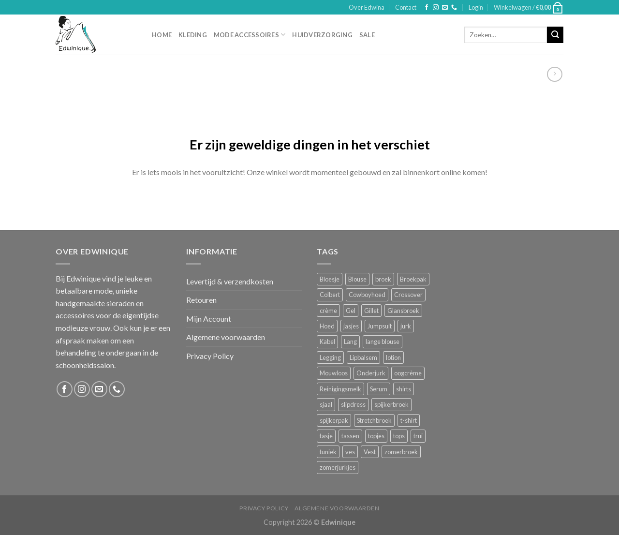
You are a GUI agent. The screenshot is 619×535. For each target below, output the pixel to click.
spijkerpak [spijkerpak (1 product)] (334, 420)
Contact (405, 7)
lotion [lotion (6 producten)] (393, 357)
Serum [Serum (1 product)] (378, 389)
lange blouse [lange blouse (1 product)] (382, 341)
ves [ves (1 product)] (350, 452)
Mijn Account (208, 318)
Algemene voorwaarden (225, 337)
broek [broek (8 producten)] (383, 279)
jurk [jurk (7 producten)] (405, 326)
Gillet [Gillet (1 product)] (371, 310)
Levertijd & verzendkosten (229, 281)
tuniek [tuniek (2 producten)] (328, 452)
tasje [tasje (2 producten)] (326, 436)
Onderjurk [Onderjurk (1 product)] (370, 373)
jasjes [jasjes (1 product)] (351, 326)
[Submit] (555, 35)
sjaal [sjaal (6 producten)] (326, 404)
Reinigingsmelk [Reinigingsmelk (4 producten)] (340, 389)
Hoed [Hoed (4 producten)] (327, 326)
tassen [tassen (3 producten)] (350, 436)
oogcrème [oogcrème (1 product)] (408, 373)
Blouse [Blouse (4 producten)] (357, 279)
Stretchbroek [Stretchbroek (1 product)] (374, 420)
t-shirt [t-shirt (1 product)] (408, 420)
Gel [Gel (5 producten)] (350, 310)
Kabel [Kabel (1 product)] (327, 341)
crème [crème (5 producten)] (328, 310)
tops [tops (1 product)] (399, 436)
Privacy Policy (210, 355)
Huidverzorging (322, 35)
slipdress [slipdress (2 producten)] (353, 404)
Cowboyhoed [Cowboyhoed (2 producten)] (367, 294)
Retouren (201, 299)
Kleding (192, 35)
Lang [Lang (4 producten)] (350, 341)
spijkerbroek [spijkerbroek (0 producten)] (391, 404)
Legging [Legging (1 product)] (330, 357)
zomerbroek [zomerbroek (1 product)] (401, 452)
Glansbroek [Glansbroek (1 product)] (403, 310)
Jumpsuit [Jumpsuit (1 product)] (380, 326)
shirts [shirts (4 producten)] (403, 389)
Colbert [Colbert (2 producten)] (330, 294)
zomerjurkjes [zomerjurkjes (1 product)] (337, 467)
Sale (367, 35)
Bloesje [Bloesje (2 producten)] (329, 279)
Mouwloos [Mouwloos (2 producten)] (334, 373)
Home (162, 35)
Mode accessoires (250, 34)
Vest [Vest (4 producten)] (370, 452)
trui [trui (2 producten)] (418, 436)
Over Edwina (366, 7)
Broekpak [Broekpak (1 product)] (413, 279)
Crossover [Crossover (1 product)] (408, 294)
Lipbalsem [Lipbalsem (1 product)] (363, 357)
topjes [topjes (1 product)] (376, 436)
